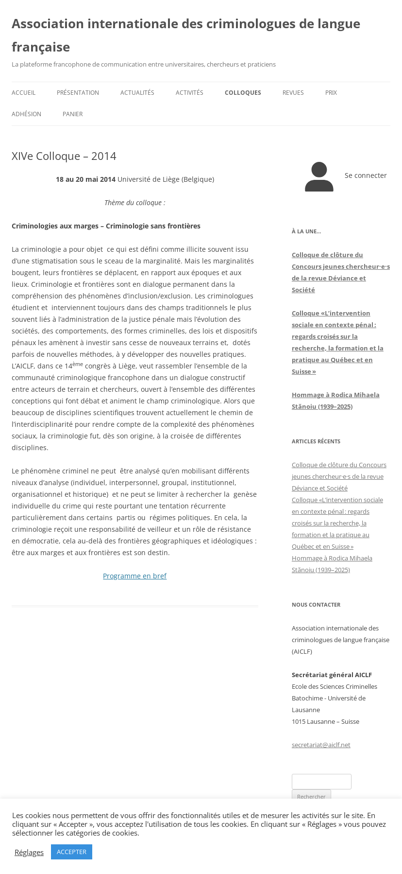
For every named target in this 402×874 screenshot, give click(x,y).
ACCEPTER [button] (71, 851)
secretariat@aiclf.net (321, 744)
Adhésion (26, 114)
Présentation (78, 92)
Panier (73, 114)
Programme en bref (135, 575)
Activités (189, 92)
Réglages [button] (29, 852)
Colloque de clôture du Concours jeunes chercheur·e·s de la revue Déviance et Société (339, 476)
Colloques (243, 92)
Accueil (23, 92)
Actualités (137, 92)
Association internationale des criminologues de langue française (186, 35)
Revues (293, 92)
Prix (331, 92)
